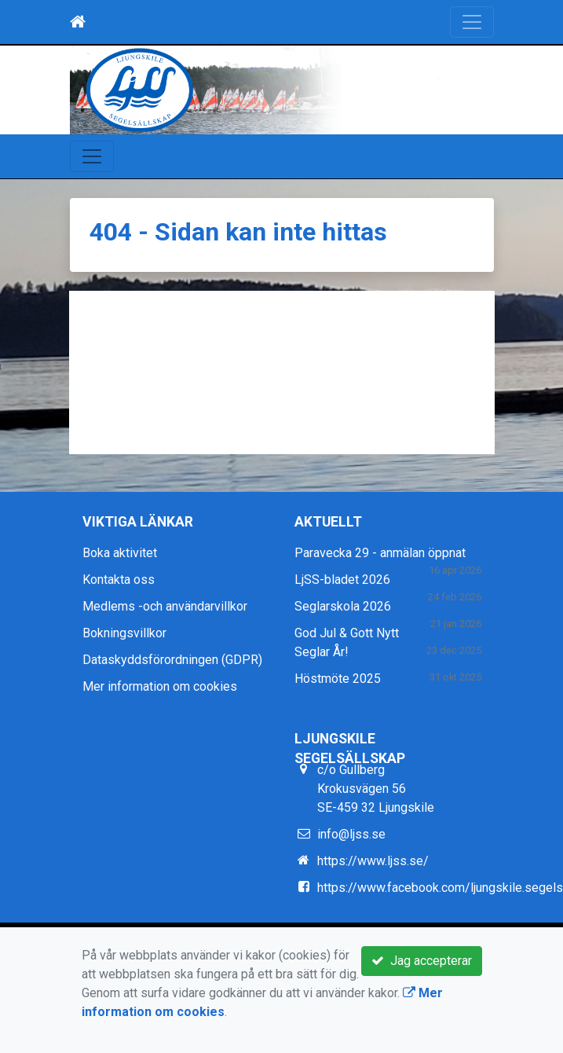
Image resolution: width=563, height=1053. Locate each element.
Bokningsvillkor (124, 633)
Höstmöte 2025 (337, 678)
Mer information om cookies (159, 686)
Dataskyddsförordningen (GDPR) (172, 659)
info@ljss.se (351, 834)
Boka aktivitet (119, 552)
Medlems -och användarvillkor (164, 606)
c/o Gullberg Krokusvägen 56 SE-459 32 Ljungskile (375, 788)
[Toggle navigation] (472, 22)
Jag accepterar (421, 960)
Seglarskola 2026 (342, 606)
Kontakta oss (118, 579)
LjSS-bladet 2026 (342, 579)
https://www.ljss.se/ (373, 860)
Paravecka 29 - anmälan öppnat (380, 552)
